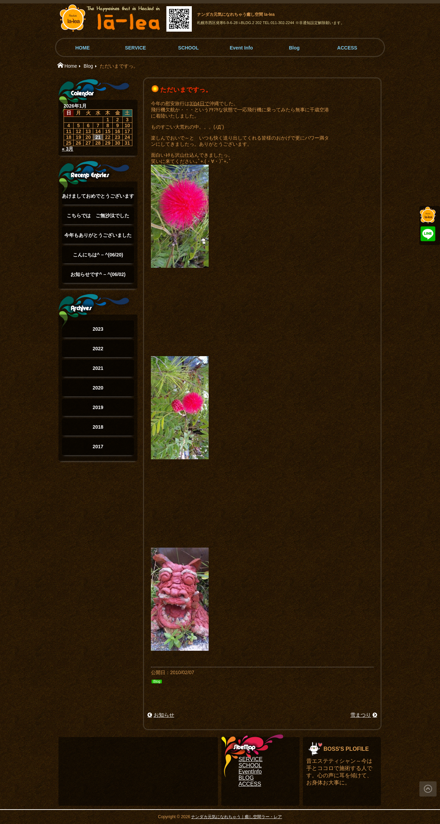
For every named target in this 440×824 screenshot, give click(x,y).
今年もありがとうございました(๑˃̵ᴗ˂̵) (98, 238)
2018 (97, 427)
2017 (97, 446)
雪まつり (360, 715)
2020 (97, 388)
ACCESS (347, 48)
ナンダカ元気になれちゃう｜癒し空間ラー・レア (236, 816)
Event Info (241, 48)
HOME (82, 48)
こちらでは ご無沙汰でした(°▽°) (98, 218)
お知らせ (164, 715)
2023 (97, 329)
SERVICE (135, 48)
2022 (97, 348)
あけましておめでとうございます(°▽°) (98, 199)
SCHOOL (188, 48)
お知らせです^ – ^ (97, 274)
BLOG (246, 778)
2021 (97, 368)
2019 (97, 407)
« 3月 (67, 149)
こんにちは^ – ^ (98, 254)
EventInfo (250, 771)
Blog (294, 48)
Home (70, 66)
